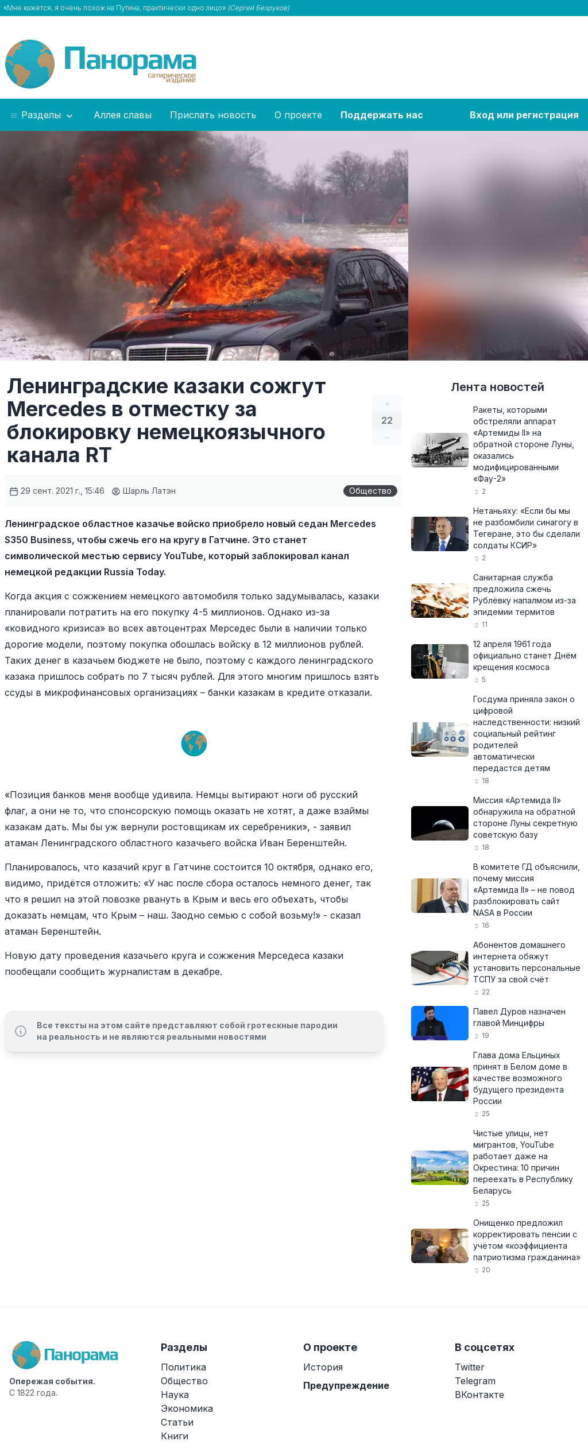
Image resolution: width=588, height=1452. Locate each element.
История (323, 1367)
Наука (175, 1394)
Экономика (187, 1408)
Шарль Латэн (143, 490)
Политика (183, 1367)
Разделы (42, 115)
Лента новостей (497, 387)
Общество (370, 490)
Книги (174, 1436)
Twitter (470, 1367)
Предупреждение (346, 1385)
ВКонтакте (479, 1394)
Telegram (475, 1381)
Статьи (177, 1422)
